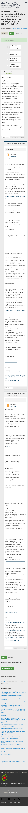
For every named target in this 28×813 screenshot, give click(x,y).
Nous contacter (14, 783)
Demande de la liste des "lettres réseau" (10, 737)
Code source (3, 800)
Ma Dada (10, 4)
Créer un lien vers (14, 137)
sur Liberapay (11, 792)
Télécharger (13, 156)
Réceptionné (9, 73)
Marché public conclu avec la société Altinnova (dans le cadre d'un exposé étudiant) (13, 731)
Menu (26, 1)
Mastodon (10, 800)
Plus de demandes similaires (6, 754)
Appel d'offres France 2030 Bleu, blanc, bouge (11, 726)
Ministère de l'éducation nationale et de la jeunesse (11, 695)
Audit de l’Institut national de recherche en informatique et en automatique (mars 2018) (11, 704)
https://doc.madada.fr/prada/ (13, 380)
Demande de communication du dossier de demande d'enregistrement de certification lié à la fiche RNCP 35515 (13, 711)
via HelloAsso (18, 792)
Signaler (22, 137)
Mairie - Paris (3, 734)
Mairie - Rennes (4, 751)
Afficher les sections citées (11, 362)
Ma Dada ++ (4, 681)
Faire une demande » (7, 668)
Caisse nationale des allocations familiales (9, 738)
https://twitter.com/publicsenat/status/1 (12, 100)
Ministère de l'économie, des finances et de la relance (12, 706)
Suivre (11, 33)
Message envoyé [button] (8, 71)
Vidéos (14, 800)
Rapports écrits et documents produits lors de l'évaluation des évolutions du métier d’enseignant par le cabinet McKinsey (13, 692)
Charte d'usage (21, 783)
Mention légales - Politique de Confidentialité (10, 785)
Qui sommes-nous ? (5, 783)
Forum (19, 800)
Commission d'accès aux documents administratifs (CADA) (13, 701)
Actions (4, 33)
